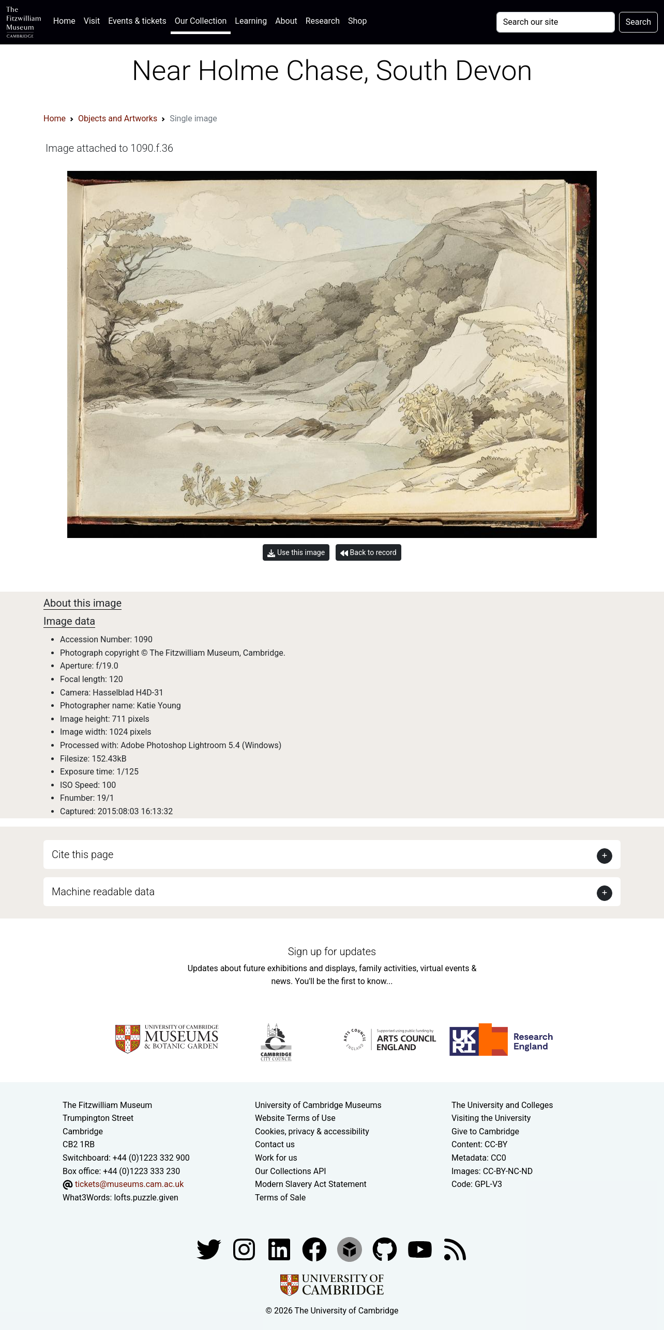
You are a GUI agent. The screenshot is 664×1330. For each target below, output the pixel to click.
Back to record (368, 552)
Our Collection (201, 21)
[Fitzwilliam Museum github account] (385, 1249)
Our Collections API (290, 1171)
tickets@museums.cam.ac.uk (129, 1184)
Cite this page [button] (82, 854)
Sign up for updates (332, 951)
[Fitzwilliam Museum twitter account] (210, 1249)
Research (323, 21)
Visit (92, 21)
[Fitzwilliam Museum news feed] (455, 1249)
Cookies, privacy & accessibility (312, 1131)
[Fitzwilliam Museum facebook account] (280, 1249)
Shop (357, 21)
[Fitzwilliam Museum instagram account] (245, 1249)
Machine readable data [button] (103, 891)
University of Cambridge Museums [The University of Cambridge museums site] (318, 1105)
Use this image (296, 552)
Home (66, 20)
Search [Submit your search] (638, 22)
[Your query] (555, 22)
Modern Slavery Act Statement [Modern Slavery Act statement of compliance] (311, 1184)
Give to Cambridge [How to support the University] (485, 1131)
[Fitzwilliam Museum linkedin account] (315, 1249)
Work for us (276, 1158)
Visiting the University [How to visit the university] (491, 1118)
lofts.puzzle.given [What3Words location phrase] (146, 1197)
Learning (251, 21)
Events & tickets (137, 21)
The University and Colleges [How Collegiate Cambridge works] (502, 1105)
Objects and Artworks (117, 118)
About (286, 21)
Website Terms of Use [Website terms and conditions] (295, 1118)
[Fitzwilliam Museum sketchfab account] (350, 1249)
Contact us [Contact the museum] (275, 1144)
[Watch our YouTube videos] (421, 1249)
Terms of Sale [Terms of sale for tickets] (280, 1197)
